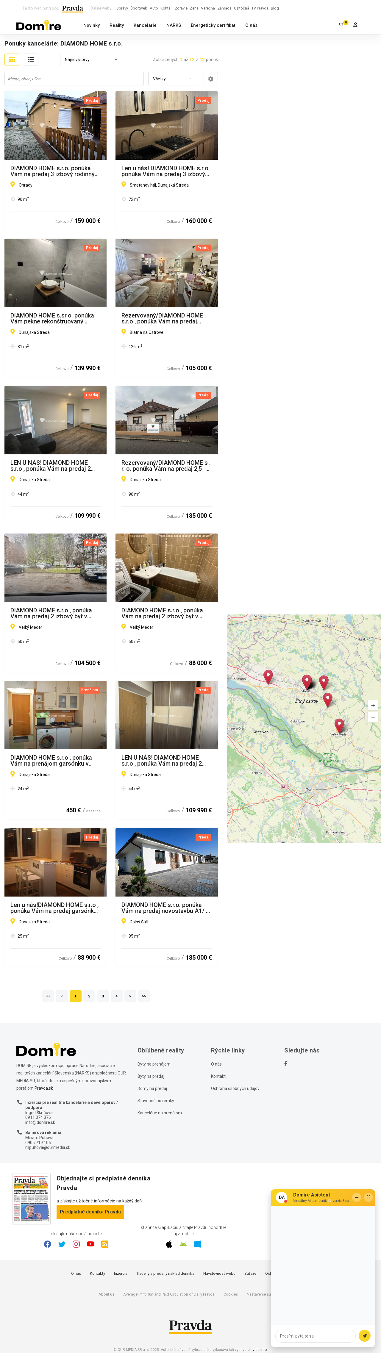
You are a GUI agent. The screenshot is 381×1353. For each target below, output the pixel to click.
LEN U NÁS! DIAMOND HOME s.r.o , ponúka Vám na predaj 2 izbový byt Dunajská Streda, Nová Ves (55, 466)
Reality (117, 25)
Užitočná (241, 8)
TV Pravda (260, 8)
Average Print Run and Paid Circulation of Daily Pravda (169, 1294)
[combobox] (92, 59)
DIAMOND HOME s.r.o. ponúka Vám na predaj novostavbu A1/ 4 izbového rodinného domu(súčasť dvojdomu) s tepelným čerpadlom (165, 908)
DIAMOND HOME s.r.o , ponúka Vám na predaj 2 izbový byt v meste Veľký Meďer (162, 613)
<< (48, 996)
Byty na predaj (151, 1076)
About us (106, 1294)
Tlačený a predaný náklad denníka (165, 1273)
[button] (373, 705)
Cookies (231, 1294)
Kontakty (97, 1273)
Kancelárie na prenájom (160, 1112)
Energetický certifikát (213, 25)
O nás (251, 25)
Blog (275, 8)
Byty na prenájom (154, 1064)
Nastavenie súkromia (265, 1294)
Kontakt (218, 1076)
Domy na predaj (152, 1088)
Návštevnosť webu (219, 1273)
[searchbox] (75, 78)
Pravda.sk (44, 1088)
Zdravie (181, 8)
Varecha (208, 8)
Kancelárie (145, 25)
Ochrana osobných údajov (235, 1088)
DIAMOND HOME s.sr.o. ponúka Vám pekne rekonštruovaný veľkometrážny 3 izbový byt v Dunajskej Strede (52, 318)
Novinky (91, 25)
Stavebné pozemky (156, 1100)
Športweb (138, 8)
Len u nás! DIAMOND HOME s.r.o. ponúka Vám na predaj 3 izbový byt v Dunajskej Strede (165, 171)
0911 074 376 (38, 1117)
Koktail (166, 8)
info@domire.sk (40, 1122)
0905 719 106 (38, 1142)
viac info (260, 1350)
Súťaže (250, 1273)
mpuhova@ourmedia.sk (47, 1147)
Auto (154, 8)
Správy (122, 8)
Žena (194, 8)
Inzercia (120, 1273)
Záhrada (224, 8)
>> (144, 996)
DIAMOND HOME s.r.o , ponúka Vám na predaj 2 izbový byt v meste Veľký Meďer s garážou (51, 613)
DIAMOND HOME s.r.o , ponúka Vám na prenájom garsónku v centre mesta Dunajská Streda (51, 761)
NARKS (173, 25)
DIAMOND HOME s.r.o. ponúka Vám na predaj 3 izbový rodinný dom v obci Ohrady (52, 171)
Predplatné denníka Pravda (90, 1212)
